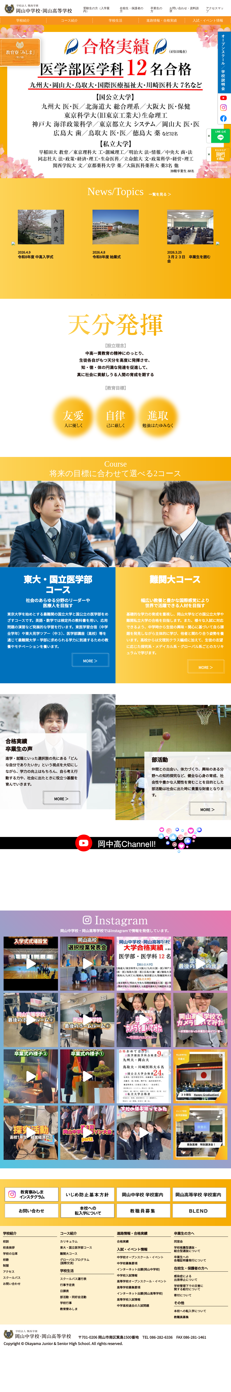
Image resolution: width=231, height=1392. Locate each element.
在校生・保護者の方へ (191, 1307)
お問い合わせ (12, 1323)
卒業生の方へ (184, 1273)
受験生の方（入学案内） (96, 10)
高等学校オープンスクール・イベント (141, 1320)
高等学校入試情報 (128, 1338)
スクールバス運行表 (73, 1318)
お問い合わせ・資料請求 (184, 10)
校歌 (6, 1299)
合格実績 (123, 1280)
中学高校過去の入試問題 (133, 1345)
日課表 (64, 1330)
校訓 (6, 1280)
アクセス (8, 1311)
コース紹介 (68, 1273)
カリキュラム (69, 1280)
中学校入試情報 (127, 1314)
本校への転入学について (190, 1350)
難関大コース (68, 1293)
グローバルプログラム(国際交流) (74, 1300)
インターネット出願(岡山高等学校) (140, 1333)
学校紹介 (9, 1273)
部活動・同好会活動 (73, 1336)
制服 (6, 1305)
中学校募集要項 (127, 1302)
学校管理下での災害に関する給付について (188, 1326)
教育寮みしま (69, 1348)
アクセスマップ (215, 10)
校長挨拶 (9, 1287)
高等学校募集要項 (128, 1327)
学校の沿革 (10, 1293)
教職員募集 (181, 1356)
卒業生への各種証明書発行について (190, 1298)
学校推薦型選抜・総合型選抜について (187, 1288)
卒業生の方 (156, 10)
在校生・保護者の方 (131, 10)
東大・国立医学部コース (76, 1287)
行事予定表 (67, 1324)
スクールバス (12, 1317)
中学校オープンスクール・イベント (140, 1296)
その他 (179, 1342)
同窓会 (178, 1280)
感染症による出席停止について (185, 1317)
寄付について (183, 1334)
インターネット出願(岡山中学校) (138, 1308)
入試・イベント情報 (132, 1288)
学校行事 (66, 1342)
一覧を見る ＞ (160, 194)
